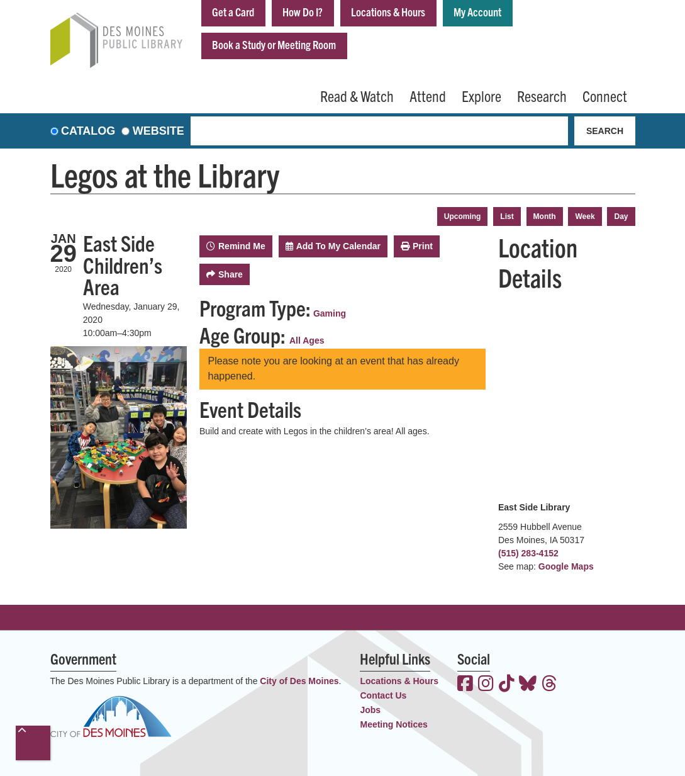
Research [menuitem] (542, 95)
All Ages (307, 340)
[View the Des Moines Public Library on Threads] (549, 685)
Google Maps (566, 566)
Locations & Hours (388, 11)
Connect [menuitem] (604, 95)
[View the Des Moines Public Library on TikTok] (507, 685)
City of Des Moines (299, 681)
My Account (477, 11)
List (506, 216)
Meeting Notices (393, 724)
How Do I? (302, 11)
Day (621, 216)
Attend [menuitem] (427, 95)
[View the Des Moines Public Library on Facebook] (465, 685)
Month (544, 216)
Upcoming (462, 216)
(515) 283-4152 (528, 553)
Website (158, 131)
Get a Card (233, 11)
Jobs (370, 710)
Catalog (88, 131)
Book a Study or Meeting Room (274, 44)
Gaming (329, 313)
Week (584, 216)
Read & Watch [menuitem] (357, 95)
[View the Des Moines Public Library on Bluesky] (528, 685)
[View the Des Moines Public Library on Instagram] (486, 685)
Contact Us (383, 695)
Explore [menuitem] (481, 95)
